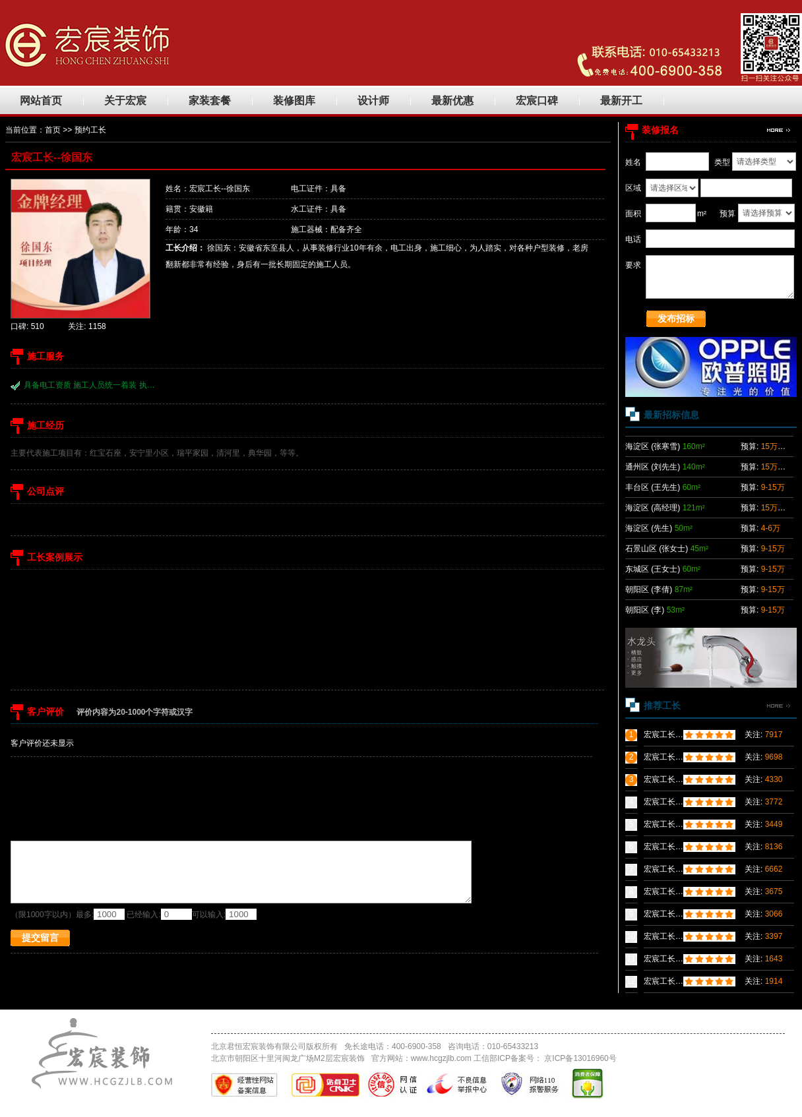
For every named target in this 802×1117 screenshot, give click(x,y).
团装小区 (274, 1021)
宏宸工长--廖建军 (674, 958)
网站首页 (41, 100)
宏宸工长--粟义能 (674, 734)
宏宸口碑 (537, 100)
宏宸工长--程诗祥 (674, 936)
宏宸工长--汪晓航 (674, 869)
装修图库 (294, 100)
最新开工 (621, 100)
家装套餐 (210, 100)
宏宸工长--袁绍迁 (674, 846)
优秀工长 (368, 1021)
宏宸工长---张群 (671, 891)
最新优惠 (452, 100)
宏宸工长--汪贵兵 (674, 914)
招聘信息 (462, 1021)
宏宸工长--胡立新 (674, 824)
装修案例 (321, 1021)
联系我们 (415, 1021)
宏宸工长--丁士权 (674, 779)
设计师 (373, 100)
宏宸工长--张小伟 (674, 981)
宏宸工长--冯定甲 (674, 757)
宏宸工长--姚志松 (674, 801)
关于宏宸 (125, 100)
